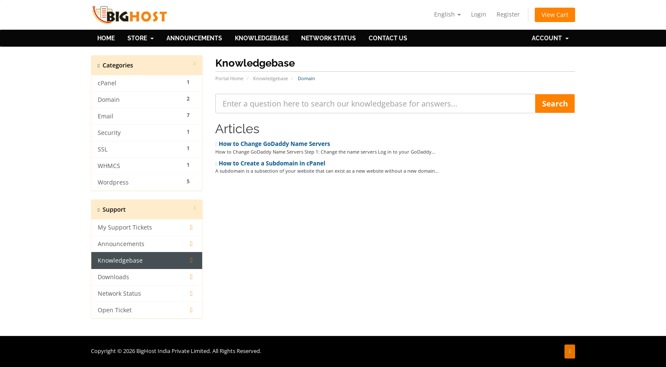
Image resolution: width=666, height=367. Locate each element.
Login (478, 14)
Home (106, 38)
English (447, 14)
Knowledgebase (261, 38)
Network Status (328, 38)
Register (508, 14)
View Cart (555, 15)
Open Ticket (147, 310)
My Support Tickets (147, 227)
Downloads (147, 277)
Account (550, 38)
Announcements (194, 38)
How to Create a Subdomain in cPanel (270, 163)
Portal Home (229, 78)
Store (140, 38)
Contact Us (388, 38)
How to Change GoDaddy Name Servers (272, 144)
